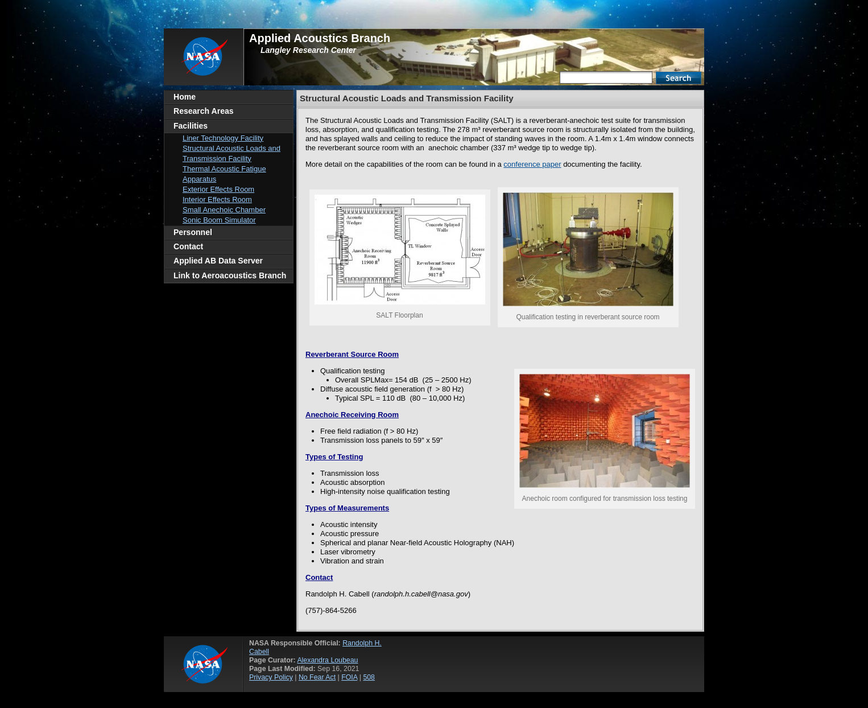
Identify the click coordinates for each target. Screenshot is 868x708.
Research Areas (203, 111)
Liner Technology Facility (223, 138)
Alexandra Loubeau (327, 660)
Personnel (192, 232)
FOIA (349, 677)
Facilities (190, 125)
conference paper (532, 164)
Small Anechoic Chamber (224, 209)
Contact (188, 246)
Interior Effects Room (217, 199)
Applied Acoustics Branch (319, 38)
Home (184, 96)
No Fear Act (317, 677)
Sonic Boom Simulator (219, 220)
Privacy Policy (271, 677)
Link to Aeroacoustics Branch (229, 275)
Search (678, 78)
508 (369, 677)
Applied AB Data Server (218, 260)
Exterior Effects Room (218, 189)
